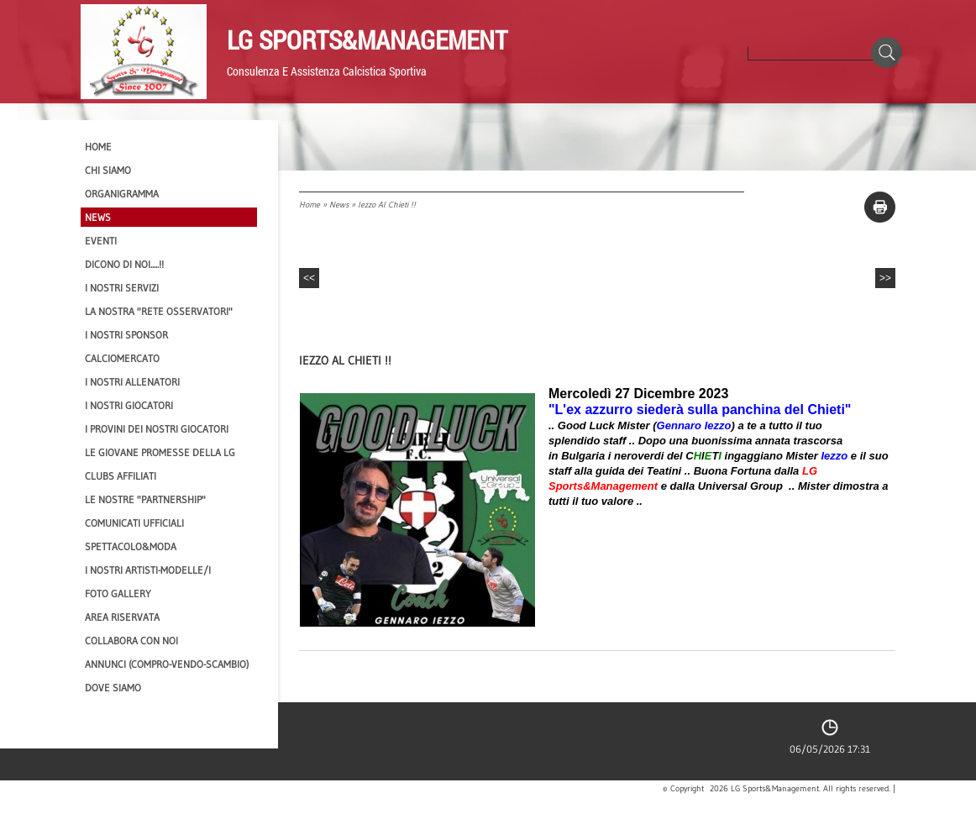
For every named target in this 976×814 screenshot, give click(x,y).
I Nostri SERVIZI (122, 287)
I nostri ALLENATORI (132, 381)
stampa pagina (879, 207)
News (339, 204)
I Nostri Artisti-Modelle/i (148, 570)
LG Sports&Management (367, 39)
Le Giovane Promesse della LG (160, 452)
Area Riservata (122, 617)
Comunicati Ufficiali (134, 523)
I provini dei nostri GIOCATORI (156, 429)
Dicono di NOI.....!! (124, 264)
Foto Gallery (118, 593)
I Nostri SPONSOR (126, 334)
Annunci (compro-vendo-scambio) (167, 664)
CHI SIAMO (108, 170)
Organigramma (122, 193)
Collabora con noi (131, 640)
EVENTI (101, 240)
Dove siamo (113, 687)
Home (309, 204)
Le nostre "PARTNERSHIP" (145, 499)
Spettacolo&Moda (130, 546)
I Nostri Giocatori (129, 405)
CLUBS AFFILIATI (120, 476)
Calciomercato (122, 358)
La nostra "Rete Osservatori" (159, 311)
